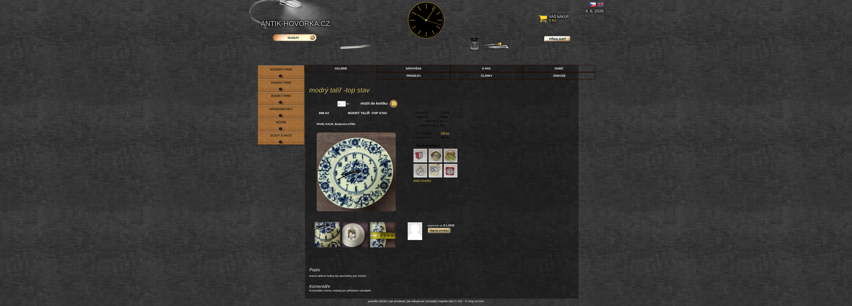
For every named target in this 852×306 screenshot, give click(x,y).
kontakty (431, 301)
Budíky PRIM (281, 96)
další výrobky (422, 180)
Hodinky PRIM (281, 69)
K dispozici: (422, 112)
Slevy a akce (281, 135)
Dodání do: (422, 116)
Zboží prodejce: (424, 133)
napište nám (446, 301)
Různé (281, 122)
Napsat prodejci (439, 230)
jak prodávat (397, 301)
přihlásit (557, 39)
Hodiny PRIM (281, 82)
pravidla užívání (377, 301)
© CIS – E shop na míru (469, 301)
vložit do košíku (374, 103)
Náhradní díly (281, 109)
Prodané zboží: (424, 137)
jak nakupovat (415, 301)
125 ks (445, 133)
